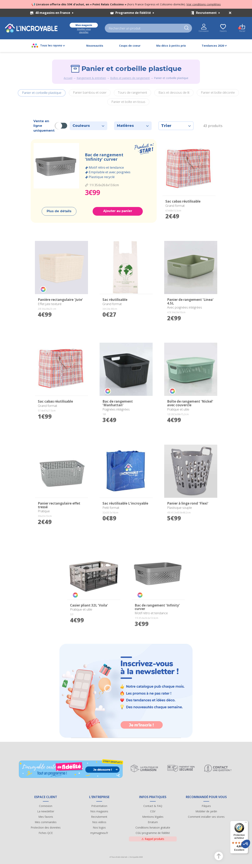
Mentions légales (152, 817)
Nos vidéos (99, 822)
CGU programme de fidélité (153, 833)
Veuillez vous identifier (84, 31)
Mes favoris (45, 817)
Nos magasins (99, 811)
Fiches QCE (46, 833)
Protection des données (46, 827)
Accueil (68, 78)
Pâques (206, 806)
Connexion (45, 806)
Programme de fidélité (134, 13)
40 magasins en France (54, 13)
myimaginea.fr (99, 833)
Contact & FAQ (152, 806)
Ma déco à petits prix (171, 45)
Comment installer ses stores (206, 817)
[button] (245, 844)
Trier (176, 125)
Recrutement (208, 13)
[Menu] (246, 823)
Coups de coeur (129, 45)
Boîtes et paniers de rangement (130, 78)
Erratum (153, 822)
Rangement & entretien (91, 78)
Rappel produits (152, 839)
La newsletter (45, 811)
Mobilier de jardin (206, 811)
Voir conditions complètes (203, 4)
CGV (152, 811)
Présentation (99, 806)
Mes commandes (46, 822)
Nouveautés (94, 45)
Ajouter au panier (117, 211)
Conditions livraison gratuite (152, 827)
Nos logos (99, 827)
